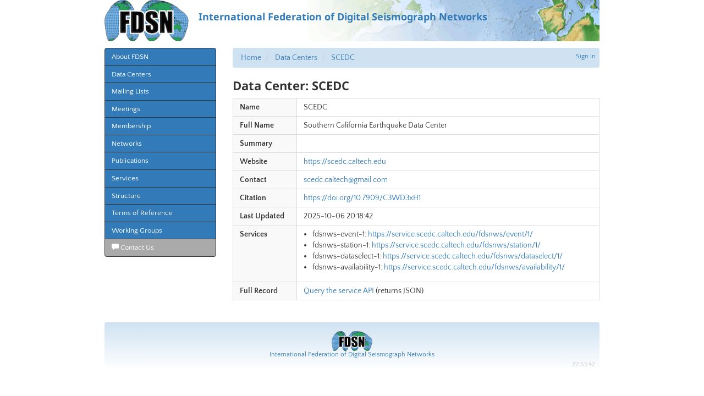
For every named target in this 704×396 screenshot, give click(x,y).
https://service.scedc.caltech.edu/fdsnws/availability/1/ (474, 267)
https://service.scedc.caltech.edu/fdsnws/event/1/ (450, 234)
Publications (130, 160)
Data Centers (131, 74)
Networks (127, 143)
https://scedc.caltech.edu (345, 161)
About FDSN (130, 57)
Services (125, 178)
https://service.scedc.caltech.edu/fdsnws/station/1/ (456, 245)
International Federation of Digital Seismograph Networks (352, 354)
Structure (126, 196)
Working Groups (137, 230)
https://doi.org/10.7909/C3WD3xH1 (362, 198)
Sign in (586, 56)
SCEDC (343, 57)
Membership (131, 126)
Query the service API (339, 291)
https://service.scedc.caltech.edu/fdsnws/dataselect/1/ (473, 256)
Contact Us (133, 247)
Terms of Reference (142, 213)
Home (251, 57)
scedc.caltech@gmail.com (346, 179)
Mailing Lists (130, 91)
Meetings (126, 109)
